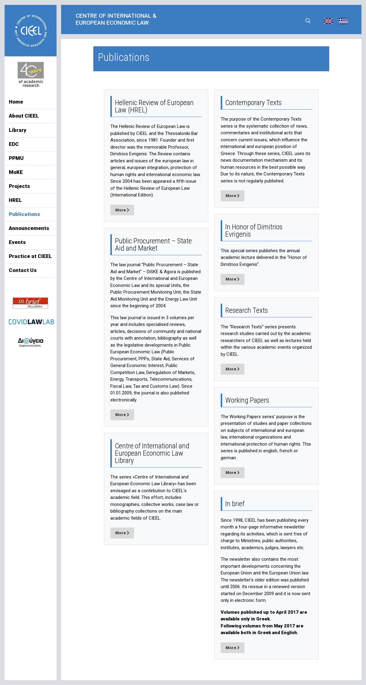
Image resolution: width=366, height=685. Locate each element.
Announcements (29, 228)
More (122, 210)
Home (16, 102)
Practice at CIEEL (30, 256)
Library (17, 130)
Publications (24, 214)
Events (17, 242)
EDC (14, 144)
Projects (19, 186)
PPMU (16, 158)
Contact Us (23, 270)
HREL (15, 200)
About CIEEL (24, 116)
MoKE (16, 172)
